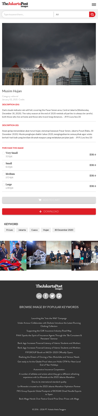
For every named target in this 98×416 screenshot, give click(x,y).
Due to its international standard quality (49, 382)
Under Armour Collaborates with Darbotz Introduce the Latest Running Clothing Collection (49, 325)
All (57, 14)
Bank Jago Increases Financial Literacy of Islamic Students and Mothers (49, 343)
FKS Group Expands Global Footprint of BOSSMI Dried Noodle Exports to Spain (49, 393)
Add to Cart (49, 199)
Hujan (46, 229)
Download (49, 211)
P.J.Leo (9, 229)
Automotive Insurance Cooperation (49, 370)
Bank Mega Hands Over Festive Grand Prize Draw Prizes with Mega (49, 399)
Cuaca (34, 229)
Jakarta (22, 229)
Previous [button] (9, 256)
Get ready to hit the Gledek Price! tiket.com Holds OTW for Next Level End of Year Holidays (49, 363)
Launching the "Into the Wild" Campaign (49, 318)
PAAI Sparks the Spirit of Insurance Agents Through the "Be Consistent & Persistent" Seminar (49, 337)
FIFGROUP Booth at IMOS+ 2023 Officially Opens (49, 353)
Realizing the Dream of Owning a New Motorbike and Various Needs (49, 357)
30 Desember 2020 (63, 229)
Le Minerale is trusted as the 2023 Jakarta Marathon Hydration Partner (49, 387)
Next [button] (88, 256)
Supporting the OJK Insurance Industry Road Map (49, 331)
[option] (49, 255)
